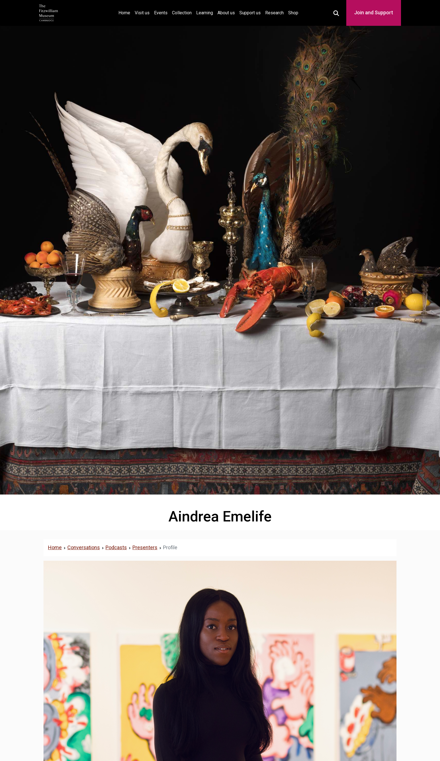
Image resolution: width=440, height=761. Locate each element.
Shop (293, 12)
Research (274, 12)
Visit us (142, 12)
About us (226, 12)
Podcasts (116, 547)
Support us (250, 12)
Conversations (83, 547)
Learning (204, 12)
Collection (182, 12)
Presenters (144, 547)
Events (161, 12)
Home (125, 12)
